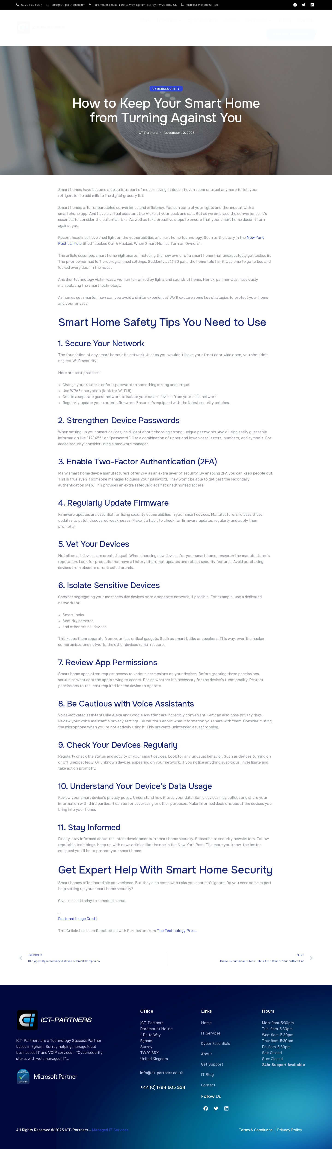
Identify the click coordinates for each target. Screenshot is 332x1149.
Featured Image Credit (77, 918)
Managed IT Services (110, 1130)
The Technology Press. (177, 930)
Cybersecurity (166, 89)
